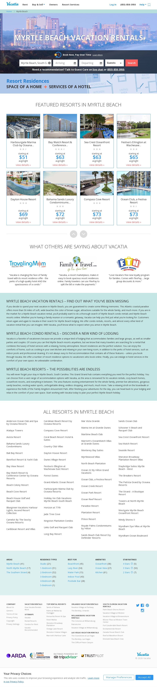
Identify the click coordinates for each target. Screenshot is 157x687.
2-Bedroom (46, 572)
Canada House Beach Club (113, 632)
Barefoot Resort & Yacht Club (22, 459)
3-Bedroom (46, 576)
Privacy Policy (12, 617)
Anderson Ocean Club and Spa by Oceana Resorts (22, 422)
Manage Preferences (119, 677)
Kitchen (99, 572)
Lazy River (73, 568)
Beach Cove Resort (16, 491)
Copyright (10, 621)
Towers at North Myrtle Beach (131, 502)
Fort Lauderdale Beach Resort (115, 625)
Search (132, 62)
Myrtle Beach (13, 563)
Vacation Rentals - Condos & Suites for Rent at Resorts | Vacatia (12, 4)
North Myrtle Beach (16, 568)
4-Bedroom (46, 580)
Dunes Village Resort (55, 459)
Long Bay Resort (53, 533)
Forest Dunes (51, 475)
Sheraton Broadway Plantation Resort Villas (131, 458)
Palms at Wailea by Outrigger (54, 611)
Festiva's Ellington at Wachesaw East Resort (56, 467)
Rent (25, 4)
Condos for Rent (31, 624)
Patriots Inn (76, 624)
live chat (98, 69)
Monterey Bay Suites (92, 450)
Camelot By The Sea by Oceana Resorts (18, 521)
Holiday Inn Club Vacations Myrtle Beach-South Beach (58, 499)
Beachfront (73, 563)
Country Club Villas (53, 446)
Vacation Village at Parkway (82, 607)
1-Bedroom (46, 568)
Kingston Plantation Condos (58, 520)
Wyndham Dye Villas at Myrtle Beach (134, 527)
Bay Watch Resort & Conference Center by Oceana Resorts (22, 475)
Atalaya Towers (14, 430)
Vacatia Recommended (31, 628)
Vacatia (28, 617)
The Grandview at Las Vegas (82, 635)
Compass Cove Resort (56, 430)
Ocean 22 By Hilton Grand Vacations (95, 471)
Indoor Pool (74, 576)
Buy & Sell (38, 4)
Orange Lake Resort (54, 629)
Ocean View (101, 568)
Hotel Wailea (51, 619)
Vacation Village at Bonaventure (116, 616)
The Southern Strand (16, 572)
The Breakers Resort (130, 475)
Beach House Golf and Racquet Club (18, 499)
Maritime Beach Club (92, 434)
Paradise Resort (90, 505)
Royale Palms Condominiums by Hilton (96, 527)
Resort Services (70, 4)
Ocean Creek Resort (92, 486)
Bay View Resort (15, 466)
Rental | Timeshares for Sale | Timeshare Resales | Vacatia (143, 654)
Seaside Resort (127, 450)
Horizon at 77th (52, 507)
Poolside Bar (74, 580)
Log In (113, 4)
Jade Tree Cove (52, 514)
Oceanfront (101, 563)
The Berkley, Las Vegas (80, 639)
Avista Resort (13, 437)
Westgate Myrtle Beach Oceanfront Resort (131, 511)
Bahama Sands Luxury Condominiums (17, 445)
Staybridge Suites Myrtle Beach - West (132, 467)
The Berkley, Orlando (80, 610)
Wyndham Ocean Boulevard (133, 535)
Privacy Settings (12, 624)
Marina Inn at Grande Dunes (96, 427)
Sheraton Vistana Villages (56, 632)
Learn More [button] (98, 55)
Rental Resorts (30, 621)
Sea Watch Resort (128, 443)
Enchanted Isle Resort (112, 629)
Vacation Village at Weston (113, 613)
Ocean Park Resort (91, 492)
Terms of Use (11, 614)
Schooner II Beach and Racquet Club (130, 429)
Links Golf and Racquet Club (58, 527)
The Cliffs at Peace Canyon (82, 642)
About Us (10, 607)
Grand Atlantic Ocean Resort (59, 482)
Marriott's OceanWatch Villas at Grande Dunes (96, 442)
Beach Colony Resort (17, 484)
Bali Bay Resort (14, 453)
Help (143, 4)
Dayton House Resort (55, 453)
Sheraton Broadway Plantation (54, 624)
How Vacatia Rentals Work (33, 608)
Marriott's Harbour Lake (56, 635)
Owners (53, 4)
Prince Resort (88, 519)
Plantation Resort (90, 512)
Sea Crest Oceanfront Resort (134, 437)
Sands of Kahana (53, 607)
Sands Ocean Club (128, 421)
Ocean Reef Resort (91, 499)
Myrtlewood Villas (90, 456)
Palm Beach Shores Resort (113, 609)
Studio (43, 563)
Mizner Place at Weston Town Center (115, 620)
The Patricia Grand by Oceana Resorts (134, 483)
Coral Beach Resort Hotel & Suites (58, 438)
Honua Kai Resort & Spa (56, 616)
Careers (9, 610)
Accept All (144, 677)
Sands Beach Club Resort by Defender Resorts (96, 536)
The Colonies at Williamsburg (83, 621)
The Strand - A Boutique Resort (131, 493)
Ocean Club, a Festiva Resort (96, 479)
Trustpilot (92, 655)
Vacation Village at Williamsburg (84, 627)
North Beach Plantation (93, 463)
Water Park (73, 572)
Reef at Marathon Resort (113, 635)
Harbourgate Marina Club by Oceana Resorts (59, 490)
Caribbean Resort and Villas (20, 529)
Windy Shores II (127, 519)
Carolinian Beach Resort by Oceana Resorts (58, 422)
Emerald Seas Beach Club (113, 639)
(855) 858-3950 (128, 4)
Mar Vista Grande (90, 421)
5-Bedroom (46, 585)
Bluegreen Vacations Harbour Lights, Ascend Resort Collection (22, 510)
